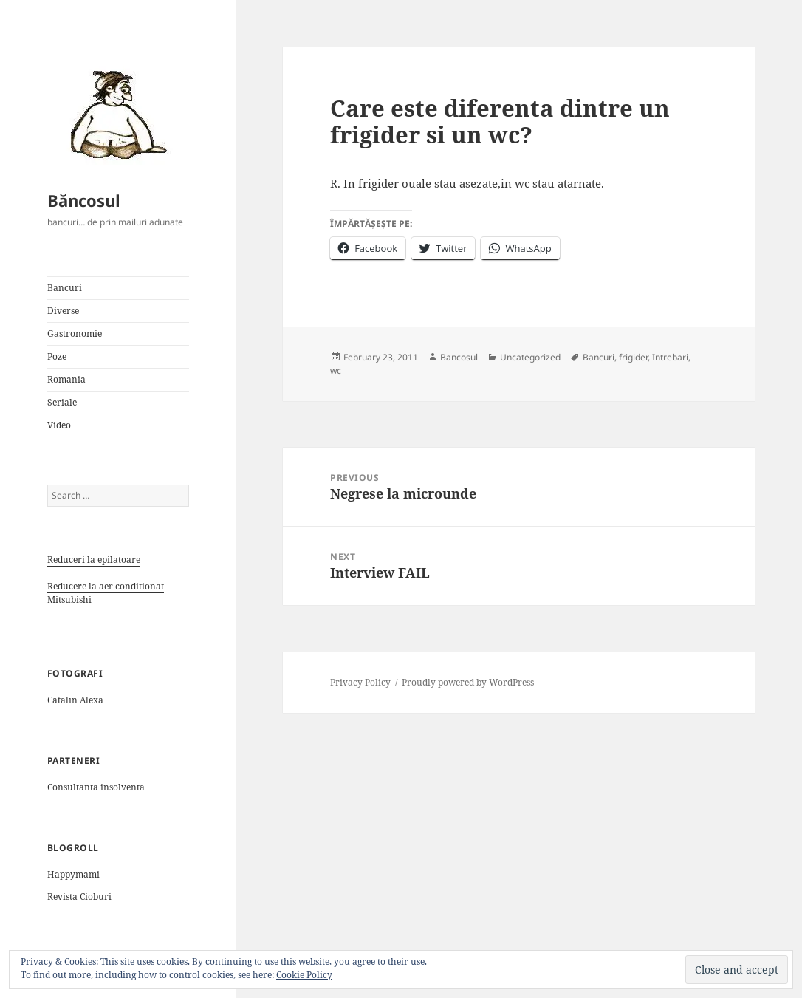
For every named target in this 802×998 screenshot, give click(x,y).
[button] (113, 113)
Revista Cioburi (79, 896)
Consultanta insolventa (96, 787)
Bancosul (459, 357)
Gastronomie (74, 333)
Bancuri (64, 287)
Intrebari (670, 357)
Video (59, 425)
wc (335, 370)
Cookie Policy (304, 974)
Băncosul (83, 200)
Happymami (73, 874)
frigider (633, 357)
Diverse (63, 310)
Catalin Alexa (75, 700)
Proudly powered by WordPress (468, 682)
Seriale (62, 402)
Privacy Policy (360, 682)
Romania (66, 379)
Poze (56, 356)
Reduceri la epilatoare (93, 559)
